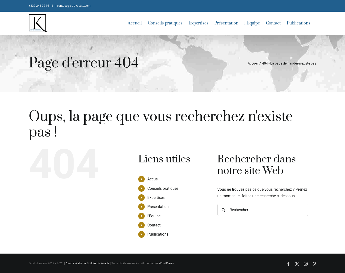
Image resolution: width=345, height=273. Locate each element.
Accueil (153, 179)
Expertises (156, 197)
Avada (105, 263)
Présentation (158, 206)
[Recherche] (223, 210)
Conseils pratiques (162, 188)
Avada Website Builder (81, 263)
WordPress (166, 263)
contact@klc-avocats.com (74, 5)
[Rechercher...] (262, 210)
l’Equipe (154, 216)
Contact (154, 225)
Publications (157, 234)
